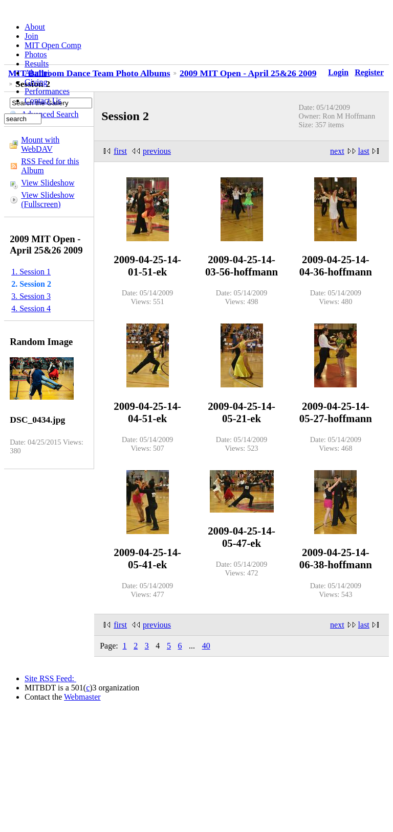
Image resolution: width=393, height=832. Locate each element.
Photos (36, 54)
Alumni (37, 72)
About (35, 26)
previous (157, 151)
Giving (36, 82)
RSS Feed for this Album (50, 166)
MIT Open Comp (53, 45)
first (120, 151)
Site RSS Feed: (50, 678)
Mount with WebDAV (40, 144)
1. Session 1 (31, 271)
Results (37, 63)
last (363, 151)
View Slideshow (47, 182)
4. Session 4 (31, 308)
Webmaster (82, 696)
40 (206, 645)
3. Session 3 (31, 296)
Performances (47, 91)
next (337, 151)
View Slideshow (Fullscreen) (47, 200)
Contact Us (43, 100)
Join (31, 36)
